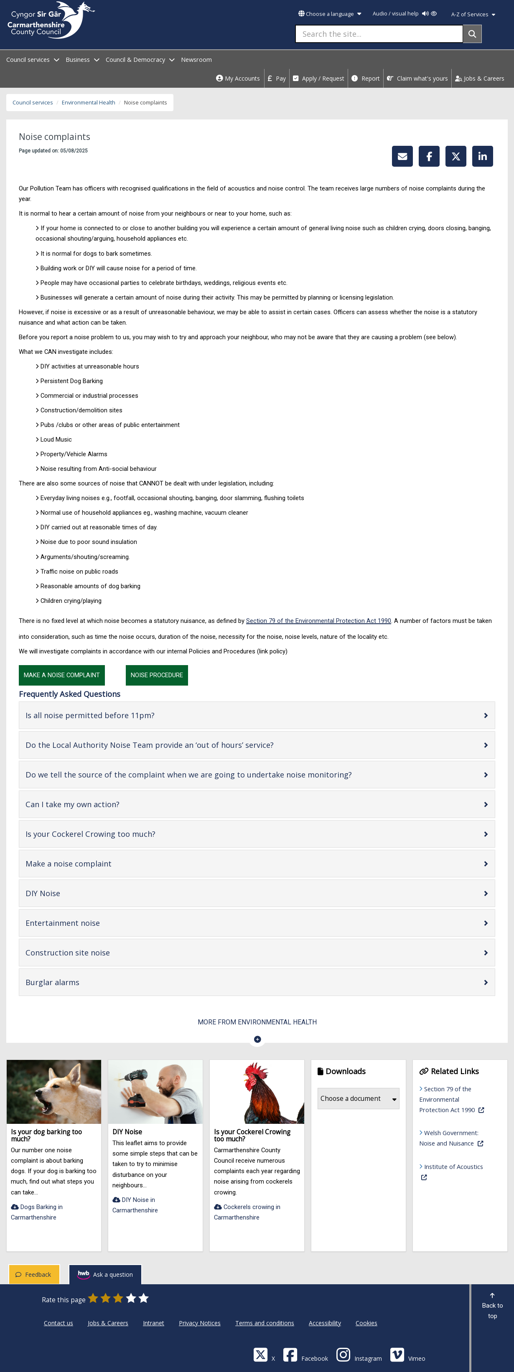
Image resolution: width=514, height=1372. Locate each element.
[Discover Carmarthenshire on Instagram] (359, 1354)
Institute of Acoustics (451, 1171)
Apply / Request (318, 78)
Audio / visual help (405, 13)
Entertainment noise (89, 922)
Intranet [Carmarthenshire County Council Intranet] (153, 1323)
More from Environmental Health (257, 1022)
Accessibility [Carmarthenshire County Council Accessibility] (325, 1323)
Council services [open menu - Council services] (32, 60)
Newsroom (196, 60)
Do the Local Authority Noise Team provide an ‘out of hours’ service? (176, 744)
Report (365, 78)
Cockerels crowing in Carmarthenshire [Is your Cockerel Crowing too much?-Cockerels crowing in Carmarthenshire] (247, 1212)
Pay (277, 78)
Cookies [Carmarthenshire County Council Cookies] (366, 1323)
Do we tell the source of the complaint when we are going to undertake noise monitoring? (215, 774)
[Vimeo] (407, 1354)
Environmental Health (88, 102)
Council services (33, 102)
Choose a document (359, 1098)
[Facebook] (305, 1354)
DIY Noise (69, 893)
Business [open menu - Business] (82, 60)
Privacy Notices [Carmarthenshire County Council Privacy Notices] (200, 1323)
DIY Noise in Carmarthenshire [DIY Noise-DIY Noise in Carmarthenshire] (135, 1205)
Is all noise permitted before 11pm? (116, 715)
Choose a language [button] (329, 14)
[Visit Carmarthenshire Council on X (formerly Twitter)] (264, 1354)
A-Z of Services (473, 14)
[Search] (472, 34)
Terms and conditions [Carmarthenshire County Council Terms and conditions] (264, 1323)
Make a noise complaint (95, 863)
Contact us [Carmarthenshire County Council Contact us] (58, 1323)
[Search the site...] (379, 34)
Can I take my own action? (99, 804)
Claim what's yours (417, 78)
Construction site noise (94, 952)
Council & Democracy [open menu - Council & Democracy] (140, 60)
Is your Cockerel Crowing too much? (117, 833)
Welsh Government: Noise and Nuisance (456, 1137)
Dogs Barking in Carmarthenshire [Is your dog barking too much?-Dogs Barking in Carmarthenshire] (37, 1212)
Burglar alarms (78, 982)
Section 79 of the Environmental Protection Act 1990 (318, 621)
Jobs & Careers (479, 78)
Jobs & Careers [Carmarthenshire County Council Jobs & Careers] (108, 1323)
